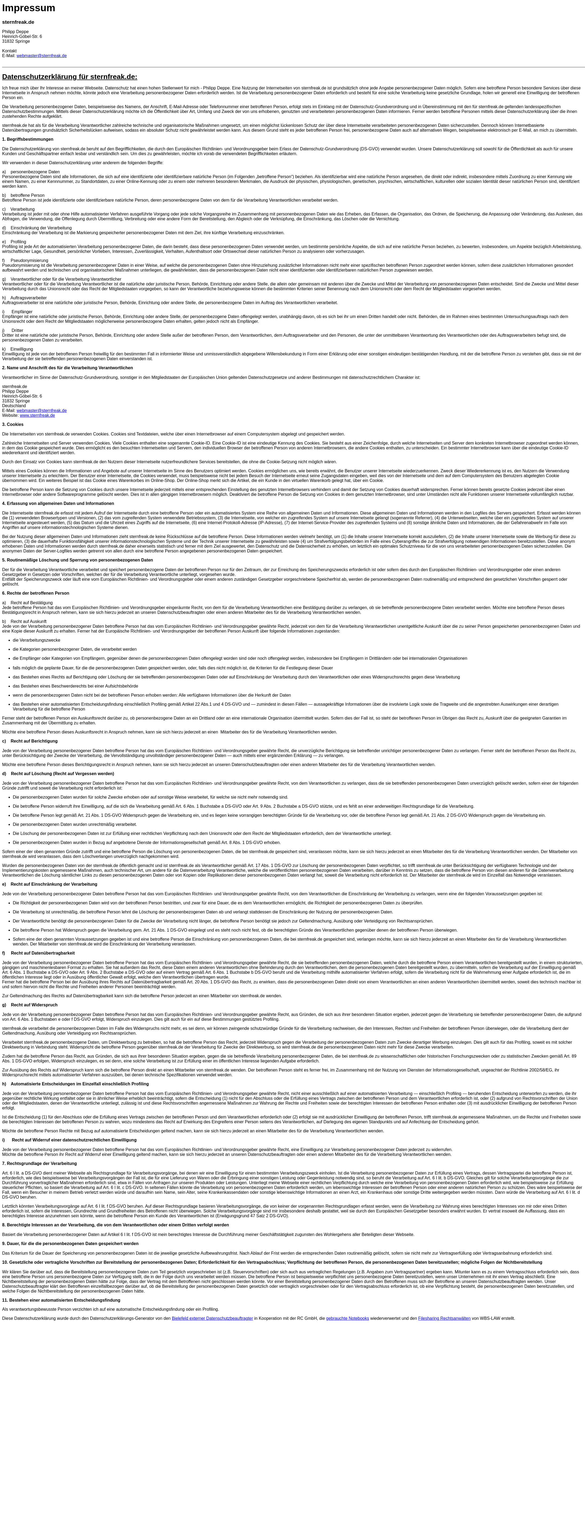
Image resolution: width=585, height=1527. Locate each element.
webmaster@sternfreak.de (42, 55)
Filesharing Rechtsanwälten (444, 1318)
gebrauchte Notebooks (347, 1318)
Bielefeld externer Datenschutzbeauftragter (212, 1318)
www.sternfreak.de (37, 415)
